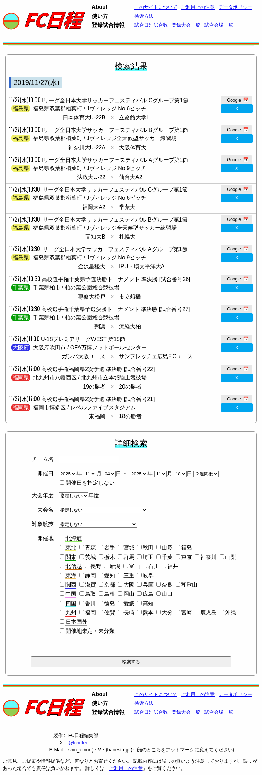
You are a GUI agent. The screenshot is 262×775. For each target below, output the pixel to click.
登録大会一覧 (186, 25)
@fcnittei (77, 742)
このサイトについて (155, 7)
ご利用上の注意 (126, 768)
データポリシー (235, 7)
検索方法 (144, 16)
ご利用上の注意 (198, 7)
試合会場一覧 (218, 25)
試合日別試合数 (151, 25)
